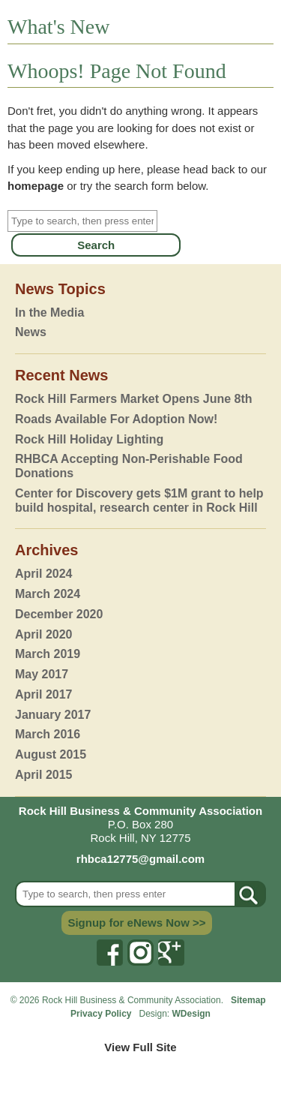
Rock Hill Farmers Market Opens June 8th (134, 398)
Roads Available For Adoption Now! (116, 419)
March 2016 (47, 734)
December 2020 (59, 614)
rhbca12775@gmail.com (140, 858)
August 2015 (50, 754)
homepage (35, 185)
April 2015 (43, 774)
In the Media (49, 312)
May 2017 (41, 674)
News (30, 332)
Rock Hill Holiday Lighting (89, 439)
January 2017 (53, 714)
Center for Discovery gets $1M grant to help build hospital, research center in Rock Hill (139, 500)
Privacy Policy (102, 1013)
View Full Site (140, 1047)
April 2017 (43, 694)
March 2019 (47, 654)
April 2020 (43, 634)
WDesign (191, 1013)
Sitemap (248, 1000)
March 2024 (47, 594)
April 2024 (43, 573)
